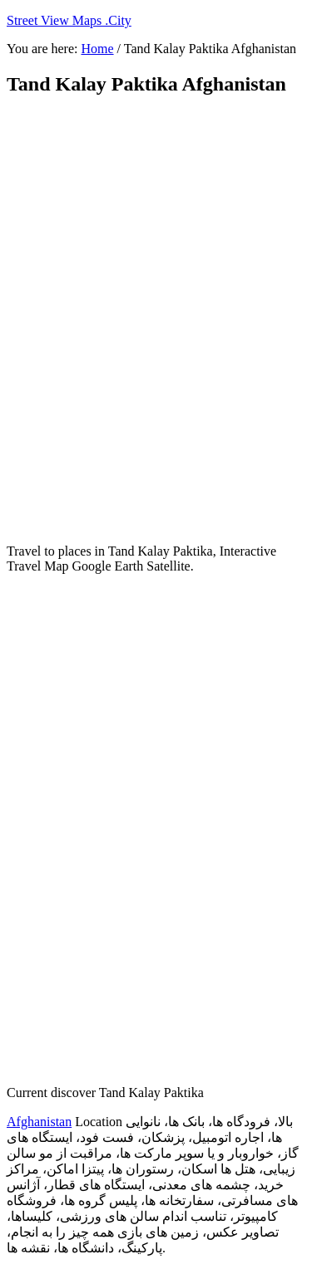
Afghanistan (39, 1122)
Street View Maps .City (69, 20)
